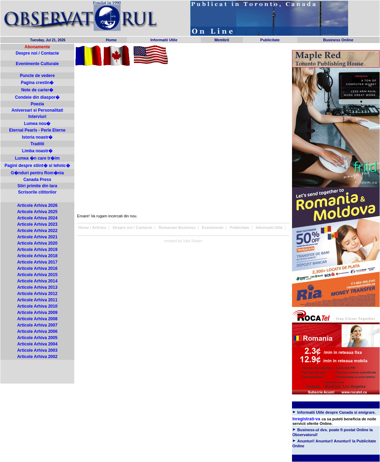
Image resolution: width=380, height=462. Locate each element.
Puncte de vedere (37, 75)
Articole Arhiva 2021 (37, 236)
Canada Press (37, 179)
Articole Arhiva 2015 (37, 274)
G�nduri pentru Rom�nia (37, 172)
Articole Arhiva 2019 (37, 249)
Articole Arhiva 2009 (37, 312)
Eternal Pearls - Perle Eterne (37, 130)
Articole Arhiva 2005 (37, 337)
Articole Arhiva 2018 (37, 255)
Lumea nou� (37, 123)
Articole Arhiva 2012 (37, 293)
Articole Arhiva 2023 (37, 224)
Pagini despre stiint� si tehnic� (37, 165)
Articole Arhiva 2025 (37, 211)
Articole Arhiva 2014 (37, 281)
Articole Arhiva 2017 (37, 262)
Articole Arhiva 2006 (37, 331)
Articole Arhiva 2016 (37, 268)
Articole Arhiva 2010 (37, 306)
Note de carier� (37, 90)
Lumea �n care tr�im (37, 158)
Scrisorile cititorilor (37, 192)
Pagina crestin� (37, 82)
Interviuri (37, 116)
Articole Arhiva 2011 (37, 300)
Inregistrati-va (306, 418)
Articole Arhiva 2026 (37, 205)
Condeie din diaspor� (37, 97)
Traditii (37, 143)
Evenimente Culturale (37, 63)
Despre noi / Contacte (37, 53)
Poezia (37, 104)
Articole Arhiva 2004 (37, 344)
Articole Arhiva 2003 (37, 350)
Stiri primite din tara (37, 185)
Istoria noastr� (37, 137)
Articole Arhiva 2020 (37, 243)
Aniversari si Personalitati (37, 110)
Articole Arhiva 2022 (37, 230)
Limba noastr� (37, 150)
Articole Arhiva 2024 (37, 218)
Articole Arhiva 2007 (37, 325)
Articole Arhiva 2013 (37, 287)
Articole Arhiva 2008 (37, 318)
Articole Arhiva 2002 (37, 356)
